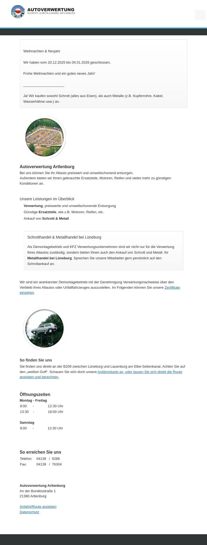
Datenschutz (29, 512)
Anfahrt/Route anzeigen (38, 507)
